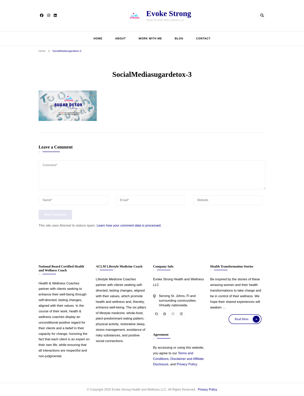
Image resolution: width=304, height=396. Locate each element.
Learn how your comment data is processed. (129, 225)
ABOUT (120, 38)
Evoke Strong (168, 13)
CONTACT (203, 38)
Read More (242, 319)
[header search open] (262, 15)
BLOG (179, 38)
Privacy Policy (187, 364)
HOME (97, 38)
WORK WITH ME (150, 38)
